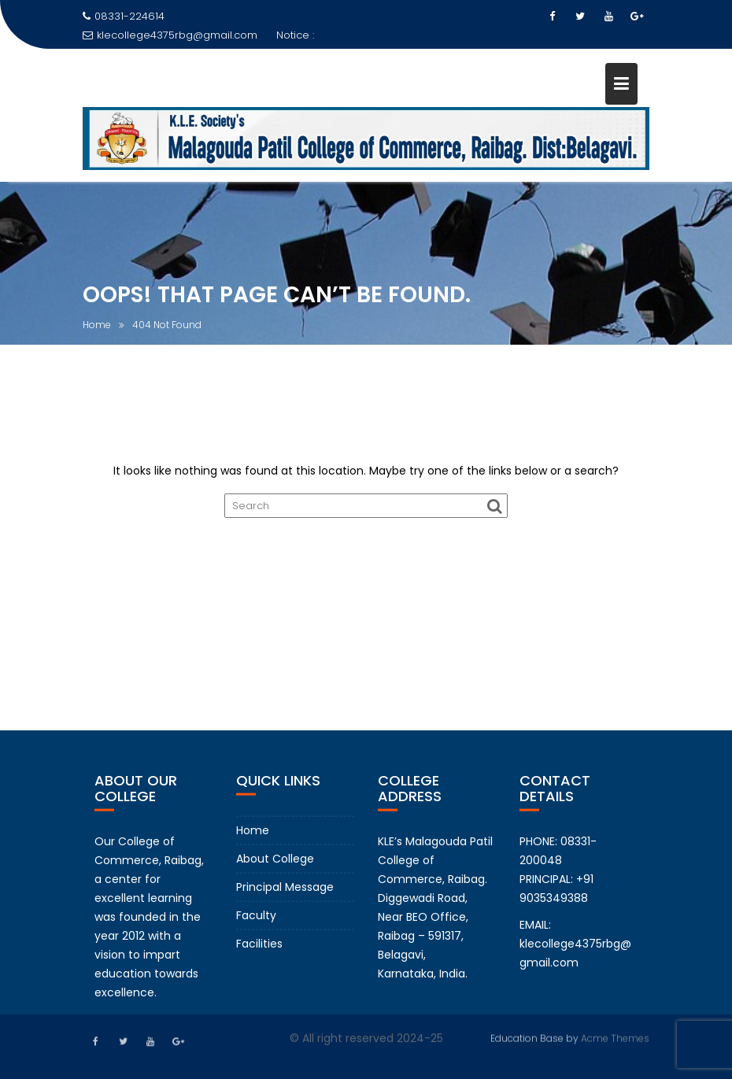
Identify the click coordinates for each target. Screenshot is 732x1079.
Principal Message (285, 896)
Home (252, 840)
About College (275, 868)
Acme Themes (615, 1037)
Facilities (259, 953)
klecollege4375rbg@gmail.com (170, 35)
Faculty (256, 925)
